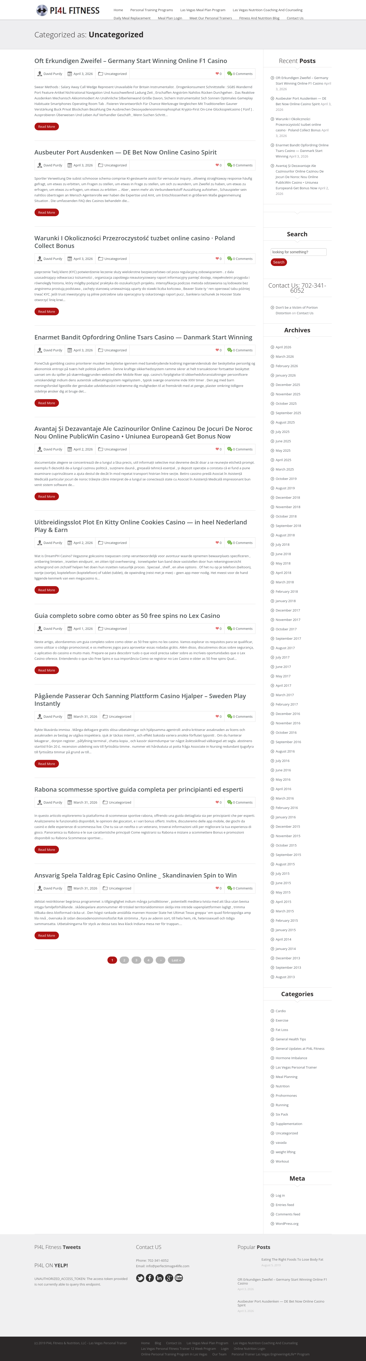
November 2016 (288, 723)
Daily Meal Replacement (132, 18)
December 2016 (288, 713)
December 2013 (288, 958)
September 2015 (288, 854)
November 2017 (288, 619)
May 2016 (283, 779)
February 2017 (287, 704)
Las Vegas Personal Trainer (296, 1067)
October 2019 (286, 478)
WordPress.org (287, 1223)
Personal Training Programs (151, 10)
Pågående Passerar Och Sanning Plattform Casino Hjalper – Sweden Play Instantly (140, 700)
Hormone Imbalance (291, 1058)
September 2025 (288, 413)
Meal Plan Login (170, 18)
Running (282, 1105)
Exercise (282, 1020)
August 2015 (285, 864)
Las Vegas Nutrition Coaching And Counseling (268, 10)
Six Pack (282, 1114)
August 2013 (285, 977)
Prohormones (286, 1095)
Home (118, 10)
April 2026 (283, 347)
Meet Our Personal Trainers (210, 18)
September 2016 (288, 742)
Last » (176, 960)
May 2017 (283, 676)
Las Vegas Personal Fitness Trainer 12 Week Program (178, 1349)
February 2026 (287, 366)
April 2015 (283, 901)
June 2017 (283, 666)
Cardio (281, 1011)
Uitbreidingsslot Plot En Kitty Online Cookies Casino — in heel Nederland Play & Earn (141, 526)
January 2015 (286, 930)
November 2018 (288, 507)
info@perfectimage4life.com (167, 1266)
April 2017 (283, 685)
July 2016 (283, 760)
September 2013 (288, 967)
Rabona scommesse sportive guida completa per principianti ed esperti (139, 789)
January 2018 (286, 601)
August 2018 (285, 535)
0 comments (243, 73)
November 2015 (288, 836)
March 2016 (285, 798)
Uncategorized (115, 73)
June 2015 (283, 883)
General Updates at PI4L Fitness (300, 1048)
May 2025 (283, 450)
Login (225, 1349)
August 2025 (285, 422)
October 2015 (286, 845)
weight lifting (286, 1152)
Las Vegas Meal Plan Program (203, 10)
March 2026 (285, 356)
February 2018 (287, 591)
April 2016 (283, 789)
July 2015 (283, 873)
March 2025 (285, 469)
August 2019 (285, 488)
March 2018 (285, 582)
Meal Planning (286, 1076)
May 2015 (283, 892)
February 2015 (287, 920)
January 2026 (286, 375)
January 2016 (286, 817)
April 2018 (283, 572)
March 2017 (285, 695)
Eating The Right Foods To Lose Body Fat (292, 1259)
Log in (280, 1195)
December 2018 (288, 497)
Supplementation (289, 1123)
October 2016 (286, 732)
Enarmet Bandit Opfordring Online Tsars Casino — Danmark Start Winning (143, 337)
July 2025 (283, 431)
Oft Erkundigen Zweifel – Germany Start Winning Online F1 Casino (131, 60)
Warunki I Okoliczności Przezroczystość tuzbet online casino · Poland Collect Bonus (135, 242)
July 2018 (283, 544)
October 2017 (286, 629)
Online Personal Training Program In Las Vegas (174, 1354)
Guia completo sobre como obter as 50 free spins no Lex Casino (127, 615)
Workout (282, 1161)
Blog (158, 1343)
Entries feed (285, 1204)
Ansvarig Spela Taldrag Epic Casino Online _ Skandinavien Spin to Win (136, 875)
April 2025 (283, 460)
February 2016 (287, 807)
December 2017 (288, 610)
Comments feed (288, 1214)
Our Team (219, 1354)
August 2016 (285, 751)
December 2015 (288, 826)
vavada (281, 1142)
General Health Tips (291, 1039)
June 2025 (283, 441)
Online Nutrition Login (249, 1349)
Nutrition (283, 1086)
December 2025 (288, 384)
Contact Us (295, 18)
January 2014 (286, 948)
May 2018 (283, 563)
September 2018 (288, 525)
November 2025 (288, 394)
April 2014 (283, 939)
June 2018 (283, 554)
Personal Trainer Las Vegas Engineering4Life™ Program (271, 1354)
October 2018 (286, 516)
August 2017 (285, 648)
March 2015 (285, 911)
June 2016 (283, 770)
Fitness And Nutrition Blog (259, 18)
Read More (46, 126)
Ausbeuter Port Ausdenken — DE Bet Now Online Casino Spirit (126, 152)
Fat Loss (282, 1029)
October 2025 (286, 403)
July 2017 (283, 657)
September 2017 (288, 638)
